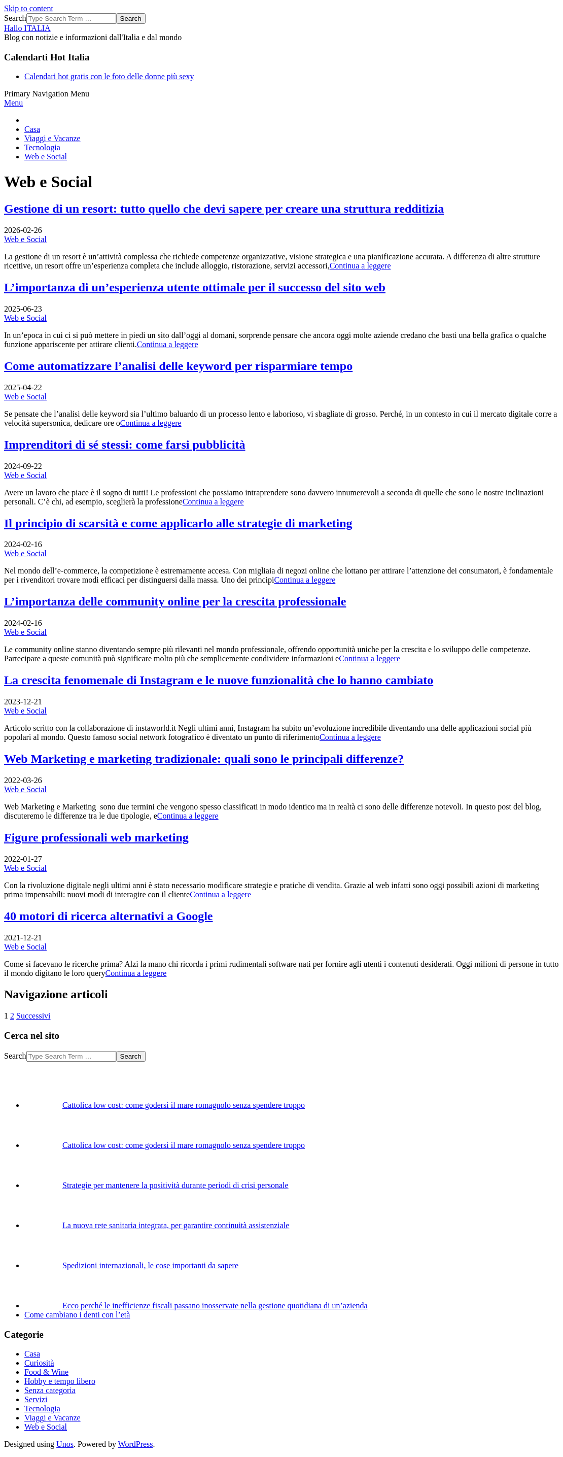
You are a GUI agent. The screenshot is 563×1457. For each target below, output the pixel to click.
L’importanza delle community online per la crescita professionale (175, 601)
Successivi (33, 1015)
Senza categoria (50, 1390)
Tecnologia (42, 1408)
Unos (65, 1444)
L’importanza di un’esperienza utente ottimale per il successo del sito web (194, 287)
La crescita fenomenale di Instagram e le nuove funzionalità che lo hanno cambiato (218, 680)
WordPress (135, 1444)
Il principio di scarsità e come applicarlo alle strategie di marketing (178, 523)
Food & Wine (46, 1372)
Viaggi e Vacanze (52, 1417)
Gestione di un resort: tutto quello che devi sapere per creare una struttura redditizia (224, 208)
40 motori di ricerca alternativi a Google (108, 916)
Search (15, 18)
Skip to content (28, 8)
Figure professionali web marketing (96, 837)
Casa (32, 1353)
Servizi (35, 1399)
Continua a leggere (360, 265)
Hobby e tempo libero (59, 1381)
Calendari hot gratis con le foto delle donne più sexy (109, 76)
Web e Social (25, 239)
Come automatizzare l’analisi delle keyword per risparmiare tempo (178, 365)
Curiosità (39, 1363)
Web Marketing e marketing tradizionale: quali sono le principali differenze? (204, 758)
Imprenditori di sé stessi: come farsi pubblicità (124, 444)
